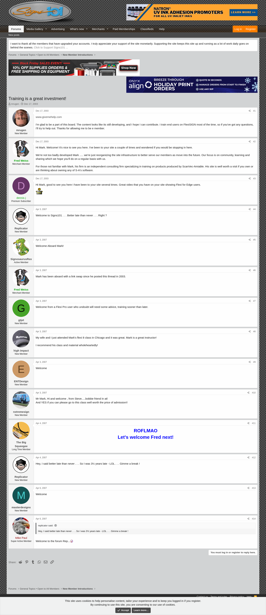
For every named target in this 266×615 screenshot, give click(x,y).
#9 (254, 362)
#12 (254, 457)
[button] (45, 29)
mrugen (15, 104)
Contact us (202, 596)
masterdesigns (21, 507)
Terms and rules (218, 596)
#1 (254, 111)
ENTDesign (21, 381)
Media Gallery (34, 29)
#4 (254, 209)
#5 (254, 240)
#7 (254, 301)
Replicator (21, 228)
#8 (254, 331)
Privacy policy (237, 596)
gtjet (21, 320)
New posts (13, 35)
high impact (21, 350)
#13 (254, 488)
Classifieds (147, 29)
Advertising (58, 29)
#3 (254, 178)
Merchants (98, 29)
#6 (254, 270)
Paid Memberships (124, 29)
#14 (254, 518)
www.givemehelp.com (49, 116)
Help (162, 29)
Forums (16, 29)
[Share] (249, 111)
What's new (77, 29)
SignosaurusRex (21, 259)
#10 (254, 392)
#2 (254, 141)
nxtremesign (21, 411)
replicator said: (45, 525)
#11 (254, 423)
